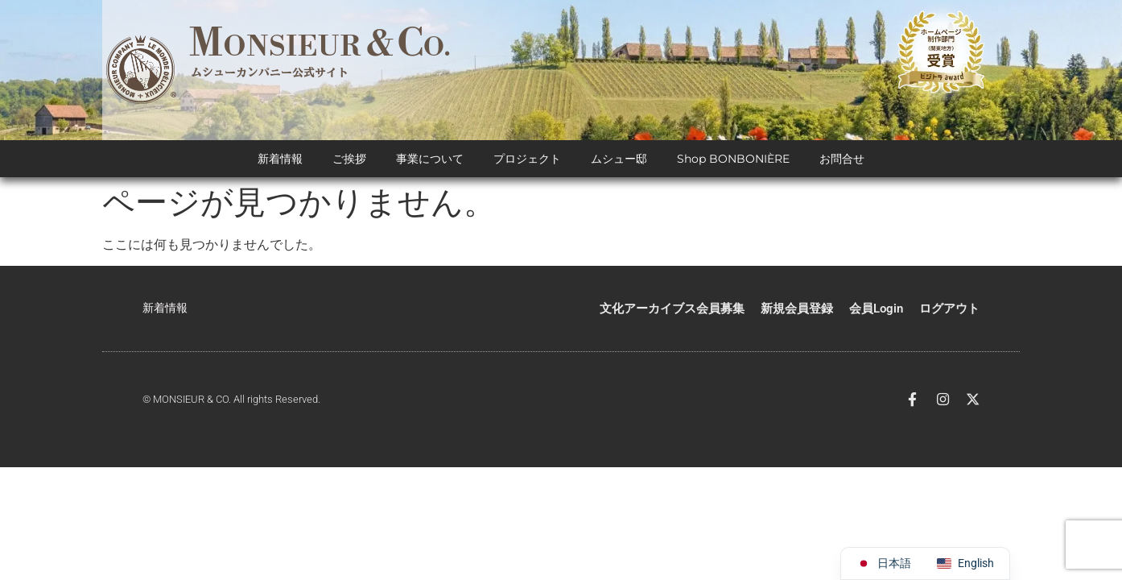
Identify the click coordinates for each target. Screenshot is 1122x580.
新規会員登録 (797, 310)
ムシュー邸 (619, 161)
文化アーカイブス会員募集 (672, 310)
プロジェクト (527, 161)
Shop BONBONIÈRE (733, 161)
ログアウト (949, 310)
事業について (430, 161)
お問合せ (841, 161)
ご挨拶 (349, 161)
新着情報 (280, 161)
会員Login (876, 310)
